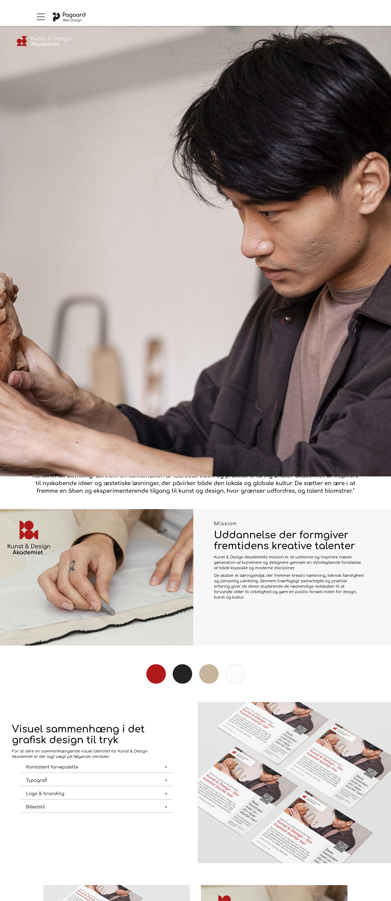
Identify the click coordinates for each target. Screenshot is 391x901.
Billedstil (35, 807)
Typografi (36, 780)
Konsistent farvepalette (52, 767)
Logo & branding (45, 793)
